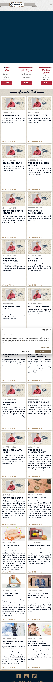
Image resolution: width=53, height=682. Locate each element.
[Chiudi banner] (50, 329)
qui (22, 340)
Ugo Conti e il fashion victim (35, 212)
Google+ (34, 676)
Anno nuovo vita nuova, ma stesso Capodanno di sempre (39, 643)
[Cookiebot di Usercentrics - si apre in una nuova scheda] (42, 330)
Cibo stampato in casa (39, 545)
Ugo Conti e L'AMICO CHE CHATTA (12, 307)
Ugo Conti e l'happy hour (12, 451)
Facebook (18, 676)
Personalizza (26, 351)
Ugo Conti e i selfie (37, 115)
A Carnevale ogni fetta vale (11, 546)
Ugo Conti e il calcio (13, 498)
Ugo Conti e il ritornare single (37, 355)
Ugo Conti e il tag (11, 115)
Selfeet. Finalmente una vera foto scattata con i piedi (38, 595)
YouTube (26, 676)
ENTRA (7, 83)
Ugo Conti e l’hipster (38, 306)
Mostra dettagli (45, 347)
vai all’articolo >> (9, 141)
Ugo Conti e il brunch (39, 402)
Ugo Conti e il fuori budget (12, 355)
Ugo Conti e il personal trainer (37, 451)
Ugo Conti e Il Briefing (9, 403)
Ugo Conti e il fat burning (37, 259)
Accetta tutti (43, 351)
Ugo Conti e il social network (38, 164)
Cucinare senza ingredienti (10, 594)
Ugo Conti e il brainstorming (10, 259)
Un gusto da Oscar (37, 498)
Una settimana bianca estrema (14, 642)
